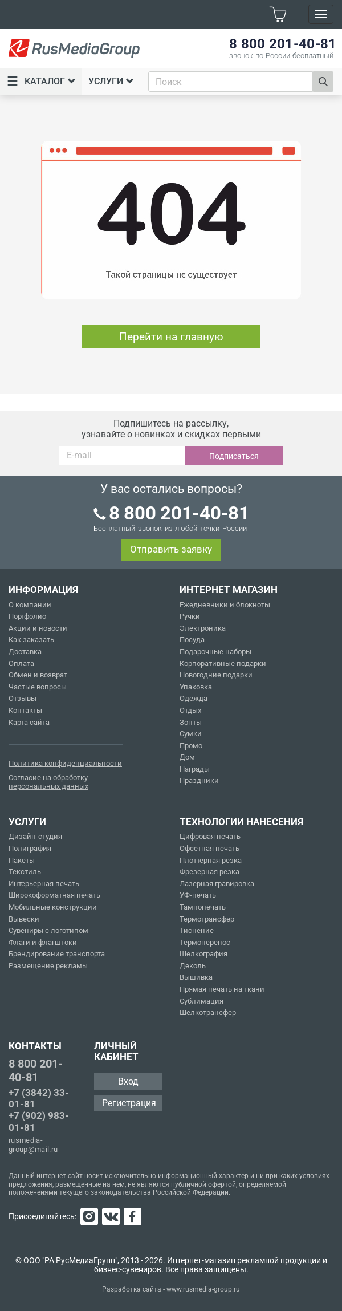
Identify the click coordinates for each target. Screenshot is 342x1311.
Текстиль (25, 871)
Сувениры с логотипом (48, 930)
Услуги (111, 81)
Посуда (192, 639)
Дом (187, 757)
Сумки (191, 733)
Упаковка (196, 687)
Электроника (203, 628)
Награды (195, 769)
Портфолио (27, 616)
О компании (30, 604)
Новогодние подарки (216, 675)
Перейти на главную (171, 336)
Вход (128, 1081)
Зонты (191, 722)
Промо (191, 745)
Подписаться (234, 456)
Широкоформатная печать (54, 895)
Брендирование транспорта (57, 953)
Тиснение (197, 930)
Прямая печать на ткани (222, 989)
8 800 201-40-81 (36, 1070)
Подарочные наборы (215, 651)
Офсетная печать (209, 848)
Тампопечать (203, 907)
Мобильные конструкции (53, 907)
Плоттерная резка (211, 860)
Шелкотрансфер (208, 1012)
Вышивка (196, 977)
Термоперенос (205, 942)
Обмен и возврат (38, 675)
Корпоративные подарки (223, 663)
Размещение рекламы (48, 965)
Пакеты (22, 860)
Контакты (25, 710)
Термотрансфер (207, 919)
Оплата (21, 663)
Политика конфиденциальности (65, 763)
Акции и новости (38, 628)
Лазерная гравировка (217, 883)
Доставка (25, 651)
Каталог (41, 81)
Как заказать (31, 639)
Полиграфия (30, 848)
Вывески (24, 919)
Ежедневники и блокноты (225, 604)
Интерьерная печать (44, 883)
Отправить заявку (171, 549)
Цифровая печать (210, 836)
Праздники (199, 780)
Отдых (190, 710)
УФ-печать (198, 895)
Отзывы (22, 698)
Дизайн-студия (35, 836)
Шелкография (203, 953)
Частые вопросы (38, 687)
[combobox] (230, 81)
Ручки (190, 616)
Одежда (193, 698)
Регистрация (129, 1103)
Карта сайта (29, 722)
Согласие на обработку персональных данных (48, 782)
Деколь (193, 965)
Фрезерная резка (209, 871)
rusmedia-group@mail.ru (33, 1145)
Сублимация (201, 1001)
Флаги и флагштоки (43, 942)
